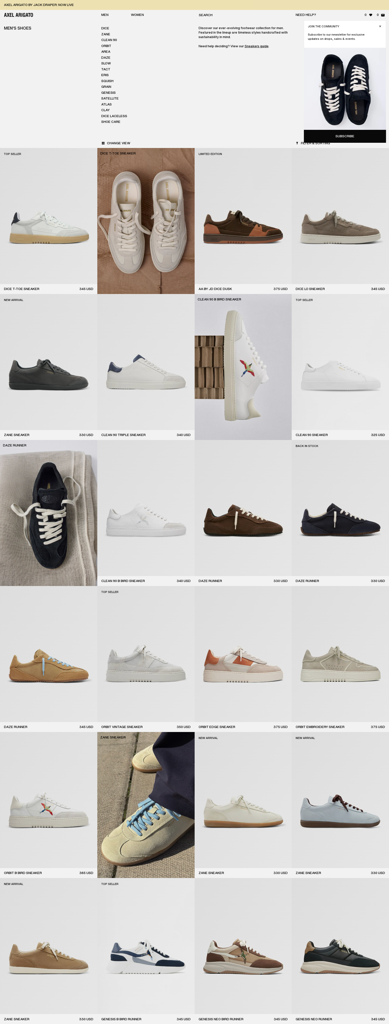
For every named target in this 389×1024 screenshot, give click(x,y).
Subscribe (344, 136)
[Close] (380, 26)
